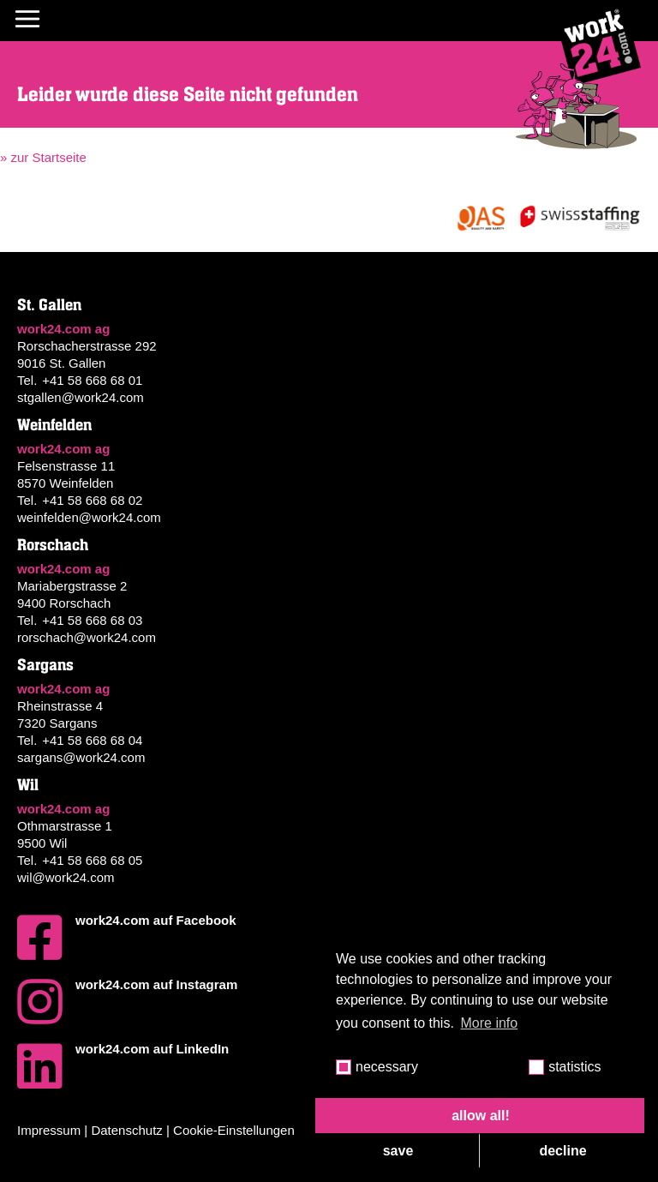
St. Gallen (49, 305)
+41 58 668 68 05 (92, 860)
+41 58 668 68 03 (92, 620)
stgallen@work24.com (80, 397)
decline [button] (562, 1150)
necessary (387, 1066)
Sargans (45, 665)
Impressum (49, 1130)
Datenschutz (126, 1130)
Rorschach (52, 545)
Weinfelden (54, 425)
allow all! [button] (481, 1115)
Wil (28, 785)
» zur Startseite (43, 157)
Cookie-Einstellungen (234, 1130)
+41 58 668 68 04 (92, 740)
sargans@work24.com (81, 757)
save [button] (398, 1150)
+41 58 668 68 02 (92, 500)
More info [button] (489, 1023)
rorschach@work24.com (86, 637)
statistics (574, 1066)
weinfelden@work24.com (89, 517)
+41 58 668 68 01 (92, 380)
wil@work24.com (66, 877)
